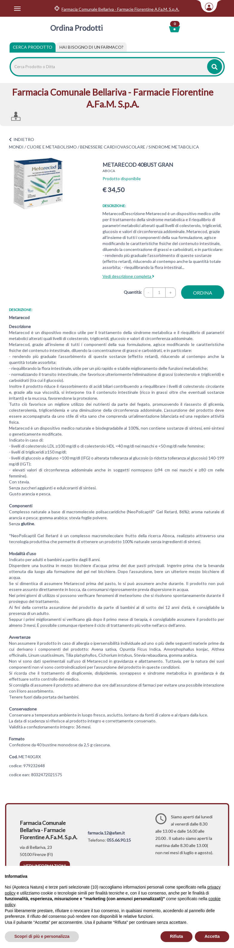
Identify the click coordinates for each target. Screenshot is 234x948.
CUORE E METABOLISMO (52, 146)
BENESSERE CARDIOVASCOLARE (112, 146)
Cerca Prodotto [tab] (32, 47)
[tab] (91, 47)
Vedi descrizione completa (128, 276)
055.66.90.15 (119, 840)
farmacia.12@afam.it (106, 832)
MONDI (16, 146)
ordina (202, 292)
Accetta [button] (212, 936)
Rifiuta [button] (176, 936)
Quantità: (133, 292)
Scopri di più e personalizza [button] (41, 936)
